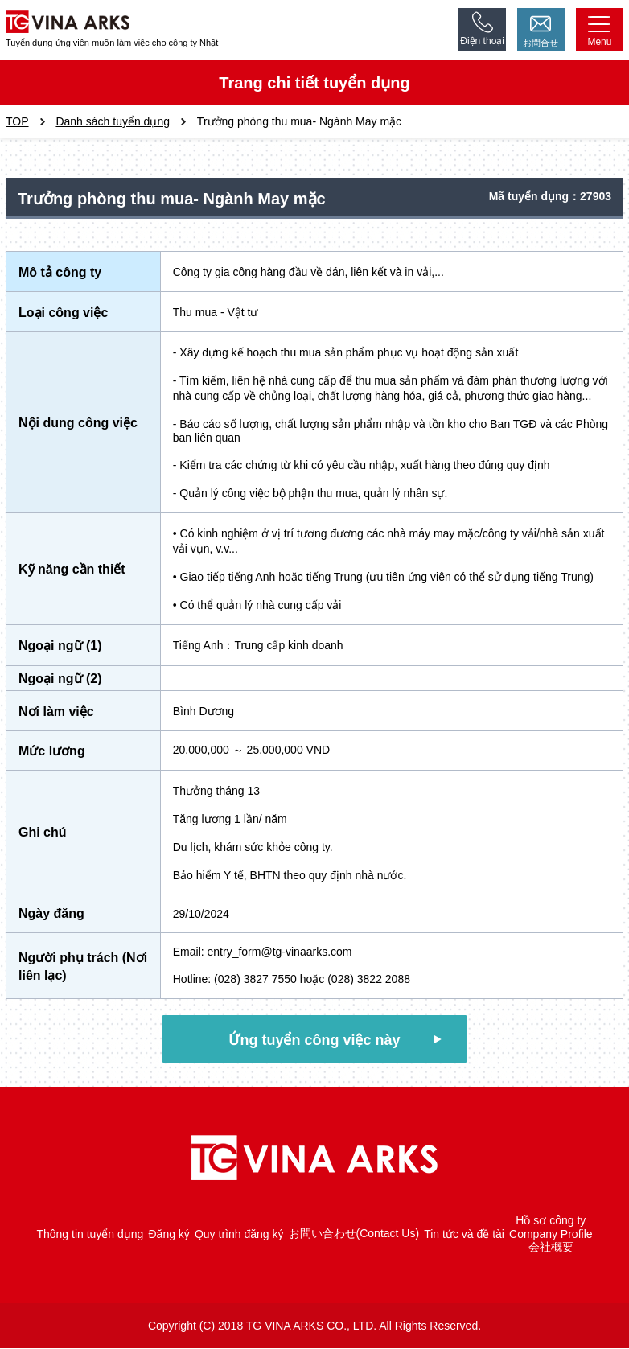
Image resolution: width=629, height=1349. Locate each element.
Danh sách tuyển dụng (113, 121)
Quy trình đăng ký (239, 1234)
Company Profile (551, 1234)
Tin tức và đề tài (464, 1234)
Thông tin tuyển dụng (89, 1234)
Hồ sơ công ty (551, 1221)
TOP (17, 121)
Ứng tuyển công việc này (314, 1040)
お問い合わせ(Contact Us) (354, 1234)
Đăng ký (168, 1234)
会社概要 (551, 1247)
